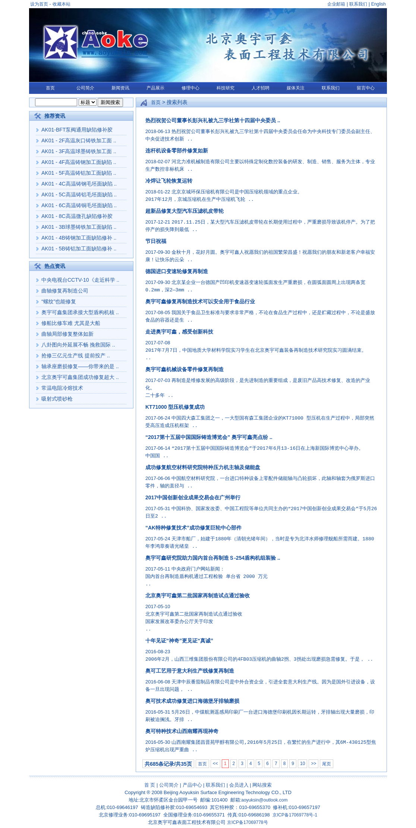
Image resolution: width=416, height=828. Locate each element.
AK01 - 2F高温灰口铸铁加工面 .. (78, 140)
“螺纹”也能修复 (58, 301)
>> (313, 763)
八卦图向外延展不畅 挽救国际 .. (78, 345)
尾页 (326, 764)
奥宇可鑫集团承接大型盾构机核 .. (80, 312)
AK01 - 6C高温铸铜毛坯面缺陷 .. (79, 205)
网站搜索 (262, 785)
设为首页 (39, 4)
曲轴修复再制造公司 (64, 291)
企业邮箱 (336, 4)
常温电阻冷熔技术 (62, 388)
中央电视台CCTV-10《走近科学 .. (80, 280)
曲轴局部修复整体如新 (67, 334)
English (378, 4)
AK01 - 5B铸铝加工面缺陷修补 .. (78, 249)
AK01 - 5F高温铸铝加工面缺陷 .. (78, 173)
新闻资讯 (120, 88)
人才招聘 (261, 88)
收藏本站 (61, 4)
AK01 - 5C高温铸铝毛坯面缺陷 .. (79, 194)
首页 (50, 88)
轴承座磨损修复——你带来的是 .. (80, 366)
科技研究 (225, 88)
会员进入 (239, 785)
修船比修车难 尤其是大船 (70, 323)
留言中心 (366, 88)
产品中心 (192, 785)
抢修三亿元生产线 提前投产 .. (75, 355)
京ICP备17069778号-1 (294, 815)
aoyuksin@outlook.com (264, 800)
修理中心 (190, 88)
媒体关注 (296, 88)
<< (215, 763)
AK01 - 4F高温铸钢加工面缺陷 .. (78, 162)
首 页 (149, 785)
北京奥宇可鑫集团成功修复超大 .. (80, 377)
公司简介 (85, 88)
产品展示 (155, 88)
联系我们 (358, 4)
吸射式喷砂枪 (57, 399)
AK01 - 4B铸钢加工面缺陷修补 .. (78, 238)
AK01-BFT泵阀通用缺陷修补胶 (77, 130)
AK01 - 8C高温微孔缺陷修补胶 (77, 216)
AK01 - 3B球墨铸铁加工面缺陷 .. (78, 227)
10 (302, 763)
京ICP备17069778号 (247, 822)
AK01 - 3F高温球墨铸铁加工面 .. (78, 151)
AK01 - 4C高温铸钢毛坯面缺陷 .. (79, 184)
